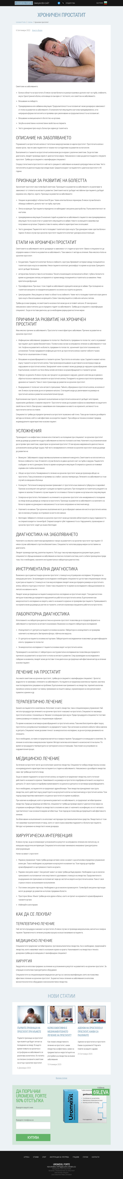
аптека (26, 1157)
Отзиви (36, 1157)
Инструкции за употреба (59, 1157)
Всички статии (61, 1078)
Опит (44, 1157)
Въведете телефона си (25, 1120)
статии (85, 1157)
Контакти (95, 1157)
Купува (33, 1137)
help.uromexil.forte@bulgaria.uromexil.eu (61, 1167)
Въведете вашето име (24, 1107)
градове (76, 1157)
